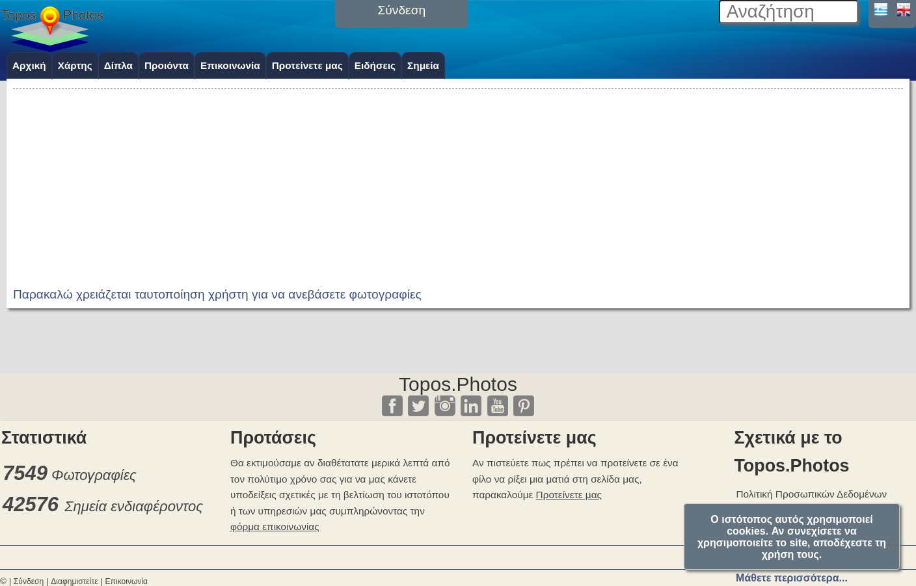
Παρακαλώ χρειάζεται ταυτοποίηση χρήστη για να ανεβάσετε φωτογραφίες (217, 294)
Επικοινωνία (230, 65)
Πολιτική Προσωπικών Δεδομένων (811, 493)
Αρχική (29, 65)
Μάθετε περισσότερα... (792, 577)
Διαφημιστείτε (74, 581)
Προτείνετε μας (307, 65)
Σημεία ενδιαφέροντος (133, 506)
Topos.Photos (458, 384)
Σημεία (423, 65)
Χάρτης (75, 65)
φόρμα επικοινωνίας (274, 526)
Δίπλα (118, 65)
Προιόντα (166, 65)
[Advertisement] (458, 183)
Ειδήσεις (375, 65)
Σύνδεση (29, 581)
